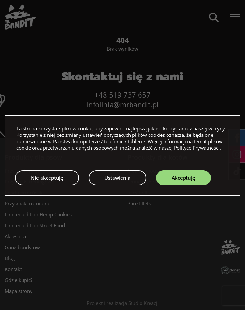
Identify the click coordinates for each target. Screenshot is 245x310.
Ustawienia (117, 177)
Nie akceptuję (47, 177)
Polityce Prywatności (197, 148)
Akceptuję (183, 177)
